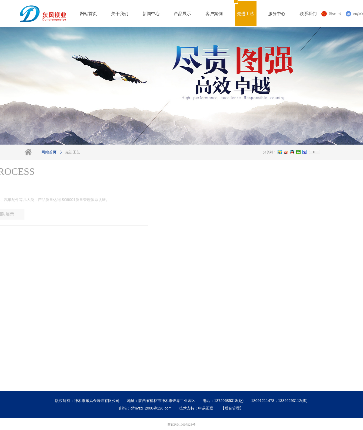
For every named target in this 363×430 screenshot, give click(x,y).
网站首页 (48, 152)
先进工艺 (72, 152)
